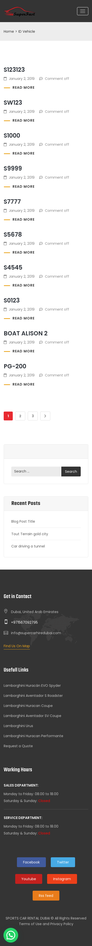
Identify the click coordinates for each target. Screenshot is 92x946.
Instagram (62, 878)
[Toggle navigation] (82, 11)
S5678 (13, 234)
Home (9, 31)
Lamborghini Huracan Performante (33, 735)
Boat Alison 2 (26, 333)
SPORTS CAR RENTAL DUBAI (28, 918)
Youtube (28, 878)
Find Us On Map (17, 646)
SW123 (13, 103)
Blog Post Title (23, 521)
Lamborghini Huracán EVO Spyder (32, 685)
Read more (24, 87)
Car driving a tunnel (28, 546)
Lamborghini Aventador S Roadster (33, 695)
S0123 (12, 300)
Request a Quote (18, 746)
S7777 (12, 202)
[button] (10, 935)
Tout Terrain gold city (29, 533)
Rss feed (46, 895)
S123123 (14, 70)
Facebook (31, 862)
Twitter (63, 862)
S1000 (12, 135)
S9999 (13, 168)
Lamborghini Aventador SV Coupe (32, 715)
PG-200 (15, 366)
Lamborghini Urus (18, 725)
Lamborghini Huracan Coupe (28, 705)
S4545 (13, 267)
